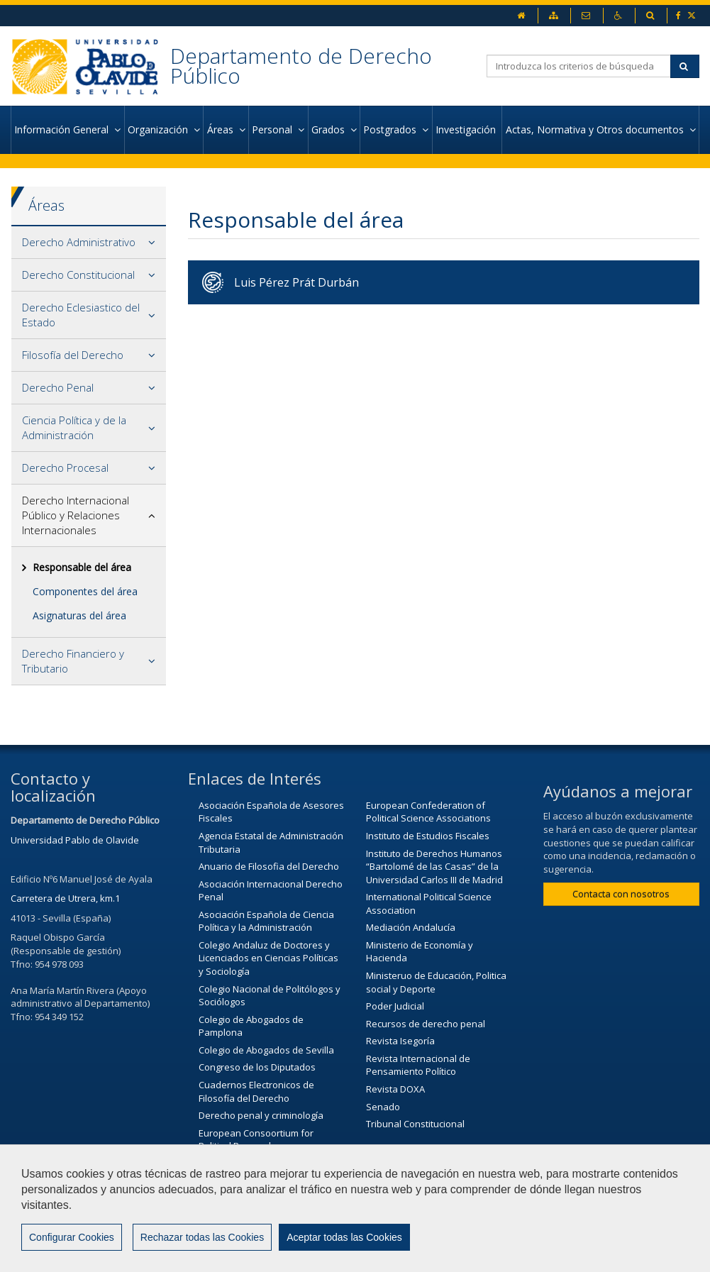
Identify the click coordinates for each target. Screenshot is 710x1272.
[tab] (88, 242)
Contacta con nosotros (621, 893)
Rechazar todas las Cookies (202, 1237)
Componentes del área (85, 591)
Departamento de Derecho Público (301, 65)
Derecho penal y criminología (261, 1115)
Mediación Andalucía (410, 927)
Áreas (46, 205)
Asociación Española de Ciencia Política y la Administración (266, 921)
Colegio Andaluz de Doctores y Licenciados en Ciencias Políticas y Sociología (268, 958)
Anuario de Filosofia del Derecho (269, 866)
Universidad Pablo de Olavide (75, 840)
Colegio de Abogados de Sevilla (266, 1050)
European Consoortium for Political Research (256, 1140)
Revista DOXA (395, 1089)
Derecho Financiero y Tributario (73, 660)
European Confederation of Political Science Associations (428, 812)
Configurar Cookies (71, 1237)
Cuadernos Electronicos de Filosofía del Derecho (256, 1091)
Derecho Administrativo (78, 242)
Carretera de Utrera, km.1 (65, 898)
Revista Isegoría (400, 1040)
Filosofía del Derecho (72, 355)
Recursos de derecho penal (425, 1023)
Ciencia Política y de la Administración (74, 427)
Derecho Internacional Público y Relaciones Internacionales (75, 515)
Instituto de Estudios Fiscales (427, 835)
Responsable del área (82, 567)
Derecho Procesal (65, 467)
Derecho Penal (58, 387)
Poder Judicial (395, 1006)
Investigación (467, 129)
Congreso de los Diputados (257, 1067)
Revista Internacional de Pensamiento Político (418, 1065)
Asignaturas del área (79, 615)
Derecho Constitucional (78, 274)
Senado (383, 1106)
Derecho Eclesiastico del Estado (81, 314)
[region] (355, 1208)
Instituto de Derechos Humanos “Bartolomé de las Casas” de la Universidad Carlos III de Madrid (434, 866)
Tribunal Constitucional (415, 1123)
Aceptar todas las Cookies (344, 1237)
